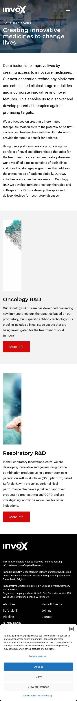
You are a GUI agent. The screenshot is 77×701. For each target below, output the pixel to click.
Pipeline (8, 617)
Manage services (37, 656)
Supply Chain (12, 623)
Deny (39, 676)
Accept (38, 666)
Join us (46, 610)
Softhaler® (10, 610)
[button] (71, 628)
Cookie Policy (29, 695)
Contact (46, 617)
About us (9, 604)
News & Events (51, 604)
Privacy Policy (45, 695)
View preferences (38, 687)
